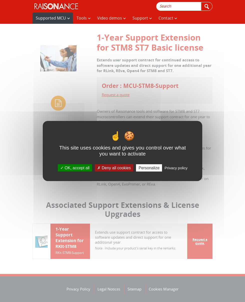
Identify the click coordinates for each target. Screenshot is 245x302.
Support (142, 18)
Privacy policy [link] (176, 168)
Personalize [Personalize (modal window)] (149, 168)
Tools (83, 18)
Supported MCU (53, 18)
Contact (167, 18)
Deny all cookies (114, 168)
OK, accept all (75, 168)
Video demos (111, 18)
